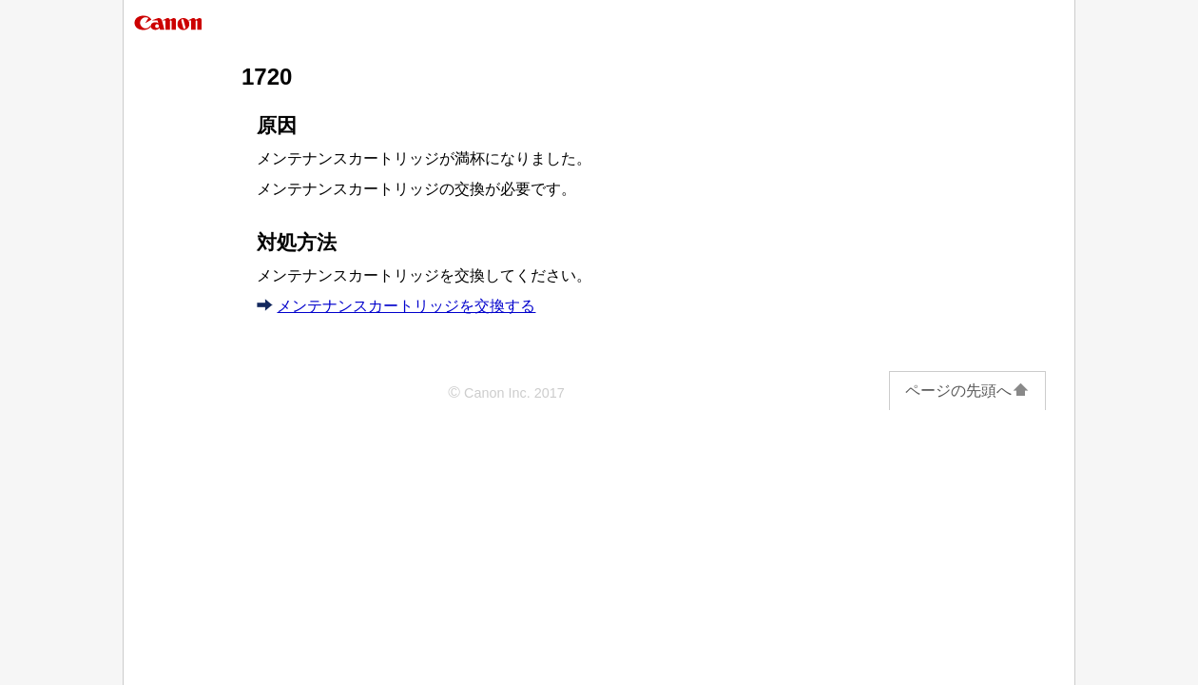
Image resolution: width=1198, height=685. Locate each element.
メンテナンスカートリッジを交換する (406, 306)
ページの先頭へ (967, 390)
